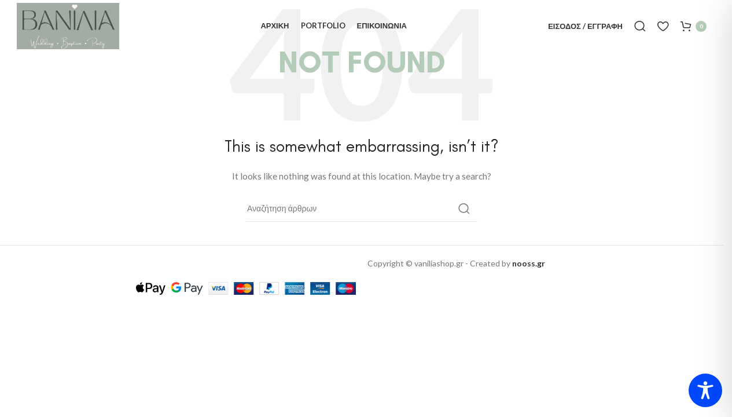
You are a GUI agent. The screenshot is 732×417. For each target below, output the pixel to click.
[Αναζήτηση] (640, 26)
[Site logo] (68, 25)
